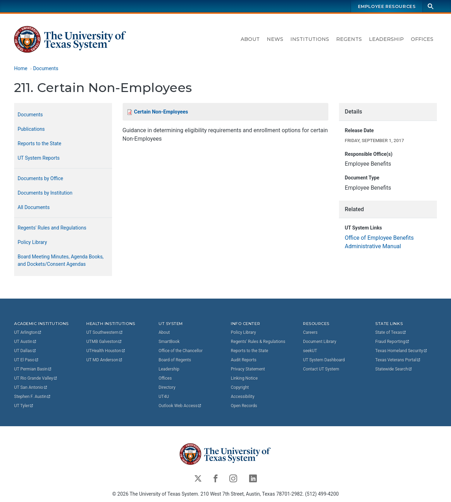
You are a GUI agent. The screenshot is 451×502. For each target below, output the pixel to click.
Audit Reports (244, 359)
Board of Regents (175, 359)
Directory (167, 387)
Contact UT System (321, 369)
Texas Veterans (398, 359)
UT (28, 332)
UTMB (104, 341)
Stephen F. (32, 396)
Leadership (386, 39)
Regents (349, 39)
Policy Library (32, 242)
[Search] (430, 6)
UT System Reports (39, 158)
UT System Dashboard (324, 359)
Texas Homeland (401, 350)
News (275, 39)
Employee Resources (387, 6)
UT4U (164, 396)
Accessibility (242, 396)
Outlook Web (180, 405)
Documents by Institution (45, 193)
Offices (422, 39)
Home (20, 68)
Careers (310, 332)
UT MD (104, 359)
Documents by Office (40, 178)
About (250, 39)
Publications (31, 129)
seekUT (310, 350)
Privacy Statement (248, 369)
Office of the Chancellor (181, 350)
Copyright (240, 387)
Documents (45, 68)
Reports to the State (39, 143)
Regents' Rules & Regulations (258, 341)
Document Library (319, 341)
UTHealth (105, 350)
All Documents (34, 207)
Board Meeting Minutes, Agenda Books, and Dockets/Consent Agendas (61, 260)
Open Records (244, 405)
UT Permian (33, 369)
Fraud (392, 341)
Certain (161, 112)
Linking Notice (244, 378)
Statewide (394, 369)
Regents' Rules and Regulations (52, 228)
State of (391, 332)
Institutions (309, 39)
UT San (31, 387)
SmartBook (169, 341)
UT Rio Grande (36, 378)
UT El (26, 359)
